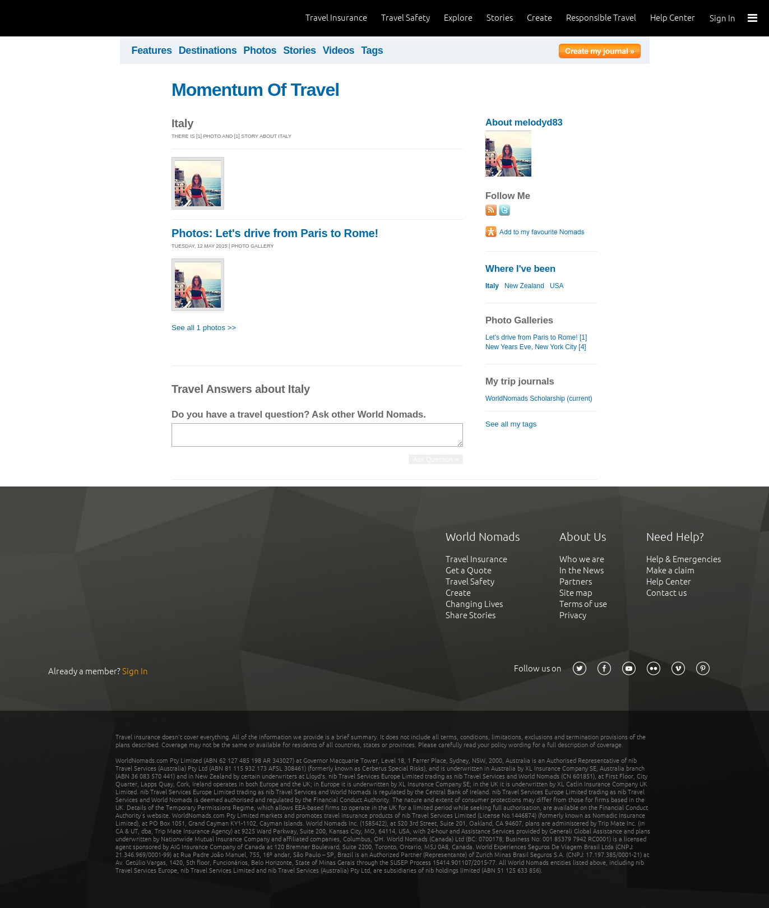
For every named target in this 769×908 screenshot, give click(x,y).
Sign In (722, 18)
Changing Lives (474, 604)
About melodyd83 (524, 122)
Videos (339, 50)
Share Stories (470, 615)
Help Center (672, 17)
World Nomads (59, 18)
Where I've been (520, 268)
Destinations (208, 50)
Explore (458, 17)
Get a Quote (469, 570)
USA (556, 286)
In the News (581, 570)
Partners (575, 581)
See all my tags (510, 424)
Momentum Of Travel (255, 90)
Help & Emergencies (683, 559)
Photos (259, 50)
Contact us (666, 592)
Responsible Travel (601, 17)
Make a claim (670, 570)
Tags (372, 50)
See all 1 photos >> (204, 327)
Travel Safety (405, 17)
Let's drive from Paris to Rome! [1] (536, 337)
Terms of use (583, 604)
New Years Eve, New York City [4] (535, 347)
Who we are (581, 559)
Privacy (572, 615)
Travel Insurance (336, 17)
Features (152, 50)
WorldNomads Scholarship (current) (538, 398)
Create (539, 17)
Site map (575, 592)
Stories (500, 17)
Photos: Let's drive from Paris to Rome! (275, 233)
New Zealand (524, 286)
